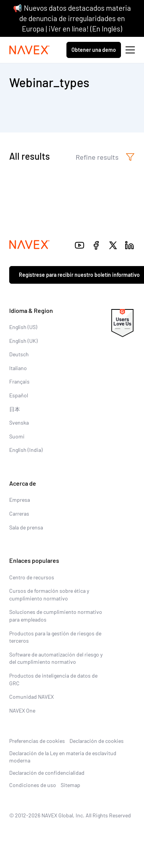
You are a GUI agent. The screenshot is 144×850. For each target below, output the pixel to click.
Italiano (18, 368)
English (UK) (23, 340)
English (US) (23, 327)
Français (19, 381)
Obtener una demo (93, 49)
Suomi (17, 436)
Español (18, 395)
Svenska (19, 422)
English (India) (26, 449)
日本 (14, 409)
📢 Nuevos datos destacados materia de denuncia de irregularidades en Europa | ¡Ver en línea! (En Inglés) (72, 18)
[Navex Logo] (29, 50)
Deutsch (19, 354)
